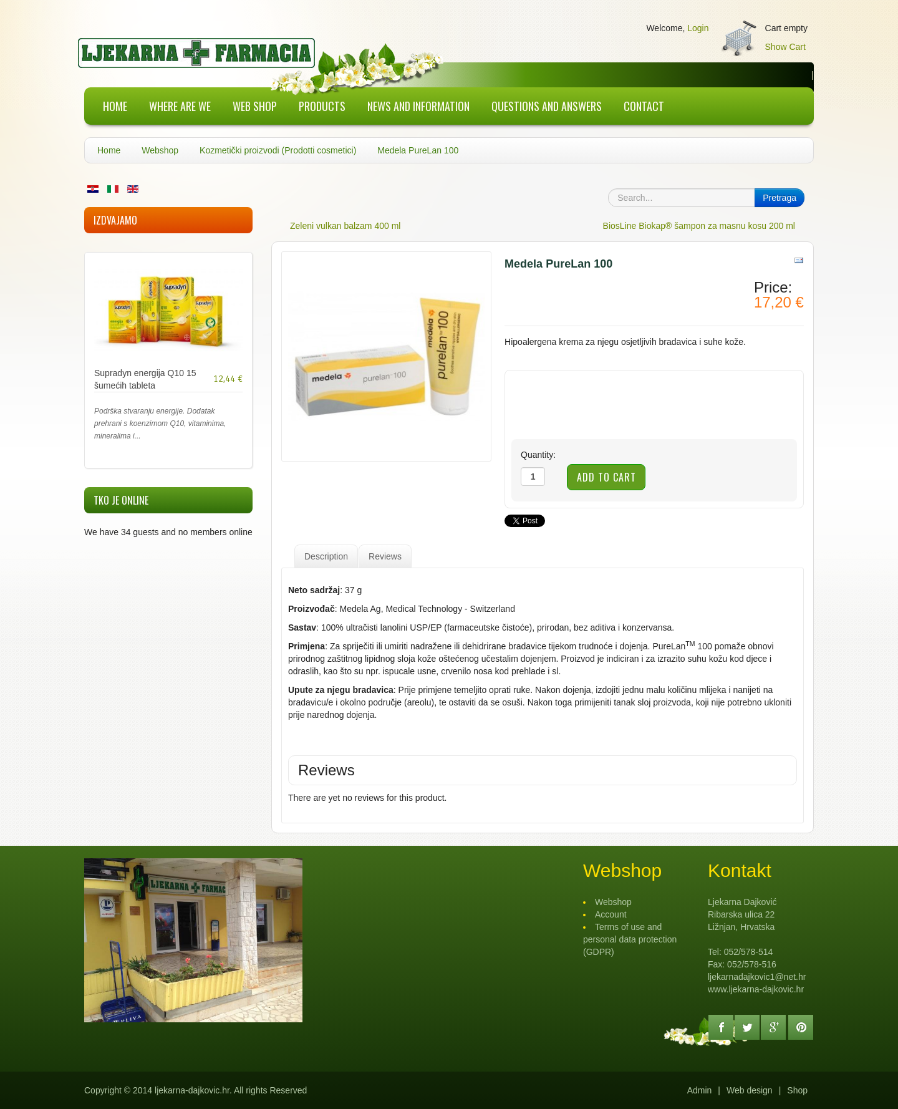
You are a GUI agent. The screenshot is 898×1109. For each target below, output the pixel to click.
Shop (797, 1090)
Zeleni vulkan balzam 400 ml (345, 226)
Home (108, 150)
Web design (750, 1090)
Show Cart (785, 47)
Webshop (160, 150)
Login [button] (697, 28)
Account (611, 914)
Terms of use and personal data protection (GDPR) (630, 939)
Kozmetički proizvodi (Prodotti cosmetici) (278, 150)
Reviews (385, 556)
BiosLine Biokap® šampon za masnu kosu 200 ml (699, 226)
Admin (699, 1090)
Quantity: (538, 455)
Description (326, 556)
